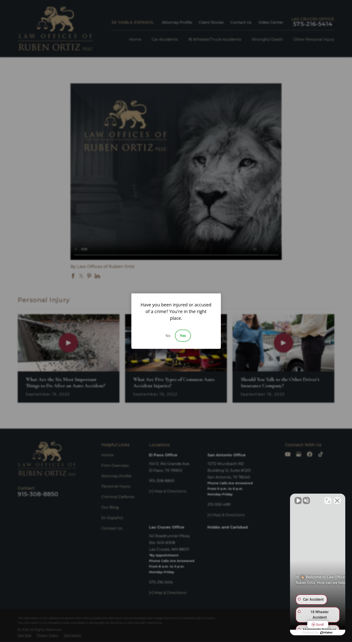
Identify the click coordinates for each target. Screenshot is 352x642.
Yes (183, 335)
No (168, 335)
